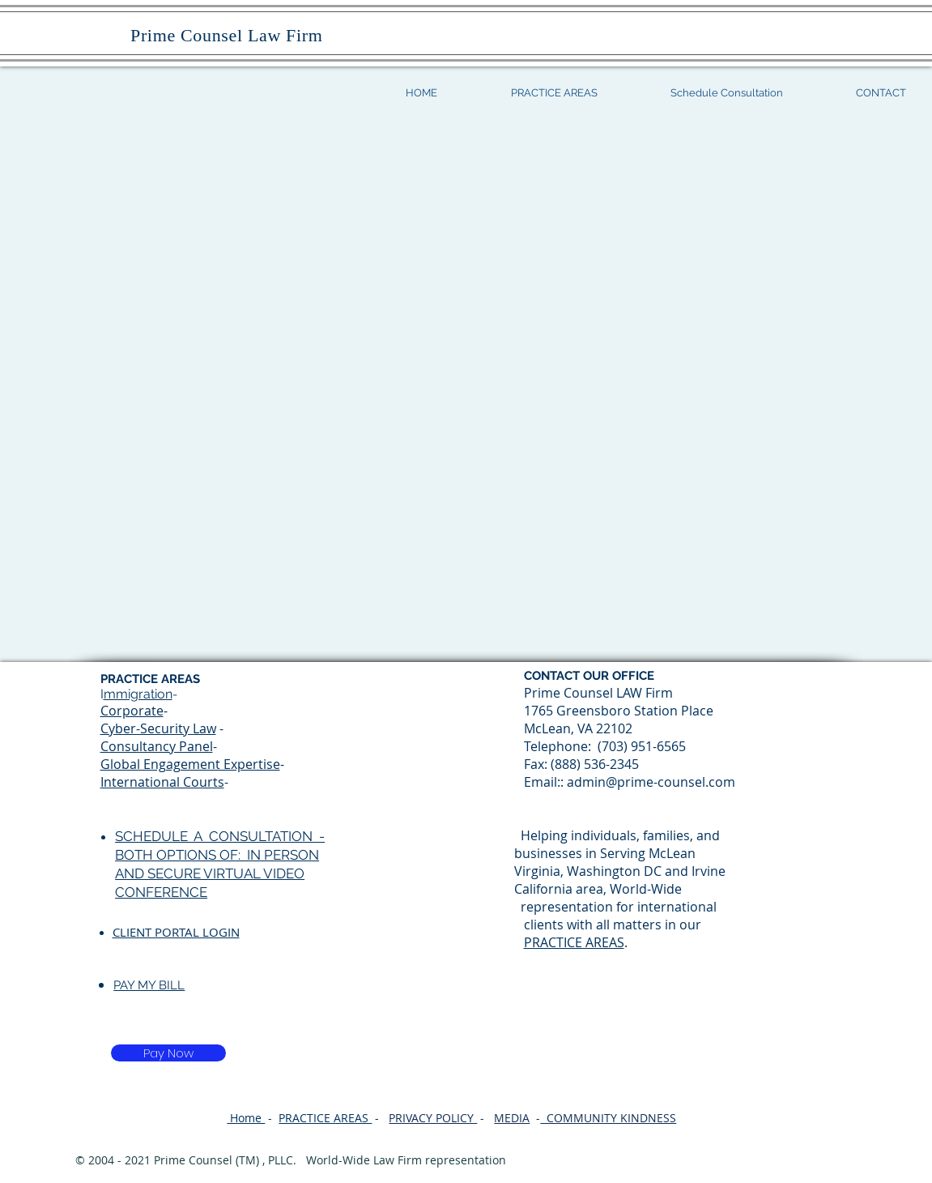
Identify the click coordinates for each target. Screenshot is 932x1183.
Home (246, 1117)
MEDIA (512, 1117)
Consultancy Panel (156, 746)
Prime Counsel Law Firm (219, 35)
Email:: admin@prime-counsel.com (629, 782)
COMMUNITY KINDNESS (608, 1117)
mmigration (138, 694)
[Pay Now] (168, 1052)
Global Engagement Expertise (190, 764)
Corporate (132, 711)
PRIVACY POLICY (433, 1117)
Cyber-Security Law (158, 728)
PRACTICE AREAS (574, 942)
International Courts (162, 782)
